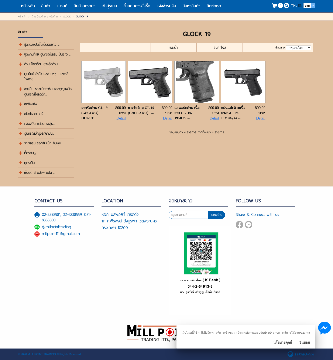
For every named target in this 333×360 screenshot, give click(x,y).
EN (300, 5)
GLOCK (67, 16)
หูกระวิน (29, 162)
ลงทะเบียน (216, 214)
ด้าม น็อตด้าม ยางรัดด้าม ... (42, 64)
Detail (121, 118)
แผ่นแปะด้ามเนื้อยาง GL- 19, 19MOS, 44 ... (233, 113)
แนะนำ (173, 47)
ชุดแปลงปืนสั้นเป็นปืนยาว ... (41, 44)
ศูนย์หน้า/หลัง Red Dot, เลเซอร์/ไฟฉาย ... (46, 76)
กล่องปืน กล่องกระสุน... (39, 123)
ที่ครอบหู (30, 153)
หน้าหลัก (28, 6)
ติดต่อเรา (214, 6)
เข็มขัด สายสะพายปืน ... (39, 172)
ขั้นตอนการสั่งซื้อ (136, 6)
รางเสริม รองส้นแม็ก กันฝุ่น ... (44, 143)
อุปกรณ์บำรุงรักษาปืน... (39, 133)
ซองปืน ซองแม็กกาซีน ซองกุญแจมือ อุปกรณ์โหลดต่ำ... (48, 91)
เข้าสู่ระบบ (109, 6)
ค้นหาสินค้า (191, 6)
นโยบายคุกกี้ (282, 342)
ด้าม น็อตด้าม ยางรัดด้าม (45, 16)
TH (293, 5)
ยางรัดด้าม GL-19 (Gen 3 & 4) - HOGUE (94, 113)
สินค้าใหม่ (220, 47)
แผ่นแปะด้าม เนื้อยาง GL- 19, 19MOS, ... (187, 113)
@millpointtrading (56, 226)
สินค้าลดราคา (84, 6)
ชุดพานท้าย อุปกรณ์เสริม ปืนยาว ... (47, 54)
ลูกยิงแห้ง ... (32, 104)
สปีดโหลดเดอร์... (34, 114)
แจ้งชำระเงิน (166, 6)
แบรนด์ (61, 6)
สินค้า (45, 6)
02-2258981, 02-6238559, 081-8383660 (66, 217)
